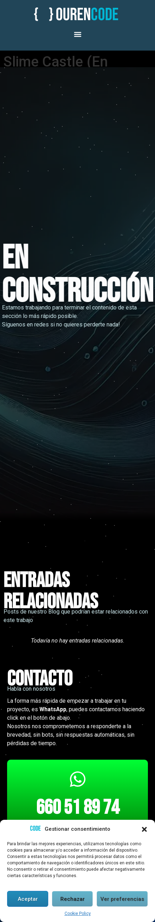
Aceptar (28, 899)
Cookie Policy (78, 914)
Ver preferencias (122, 899)
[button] (144, 829)
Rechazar (72, 899)
